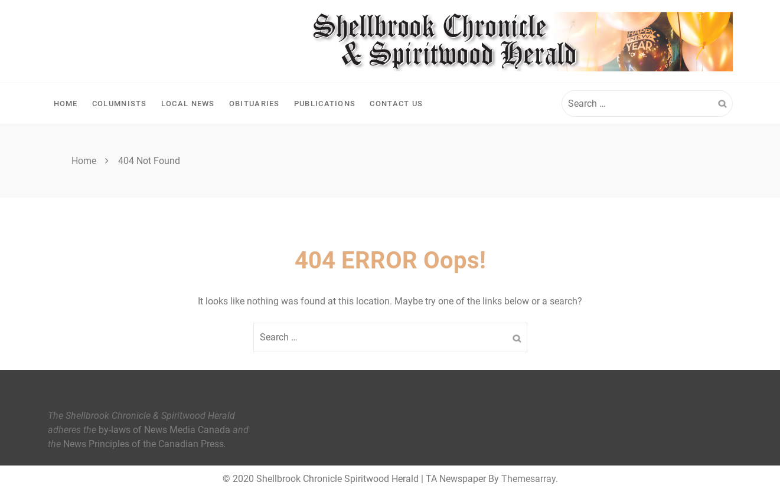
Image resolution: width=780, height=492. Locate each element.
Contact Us (396, 103)
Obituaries (254, 103)
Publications (325, 103)
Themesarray (528, 478)
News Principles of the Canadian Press (143, 444)
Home (66, 103)
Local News (188, 103)
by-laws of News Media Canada (164, 429)
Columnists (119, 103)
